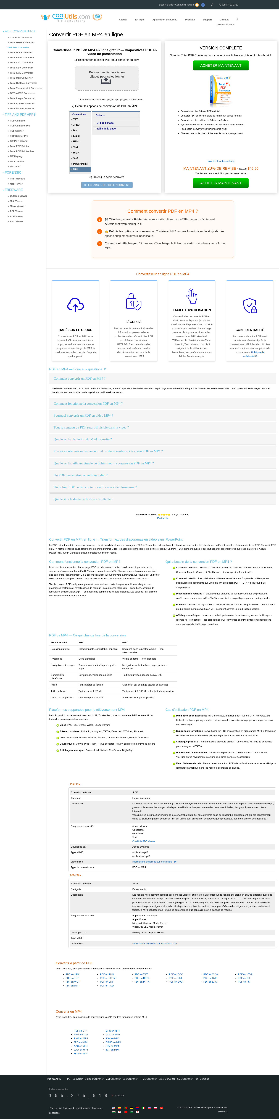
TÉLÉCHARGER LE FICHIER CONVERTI (107, 185)
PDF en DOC (176, 974)
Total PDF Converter (17, 47)
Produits (190, 19)
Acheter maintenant (220, 65)
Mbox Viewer (17, 206)
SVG (75, 158)
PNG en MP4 (81, 1038)
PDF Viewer (16, 216)
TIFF (75, 119)
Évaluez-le (162, 518)
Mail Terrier (16, 183)
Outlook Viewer (18, 196)
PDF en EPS (210, 981)
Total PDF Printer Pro (22, 151)
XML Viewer (16, 221)
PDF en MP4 (80, 1031)
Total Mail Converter (21, 77)
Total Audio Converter (22, 103)
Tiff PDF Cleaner (19, 141)
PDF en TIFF (141, 974)
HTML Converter (148, 1079)
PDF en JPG (72, 974)
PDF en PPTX (142, 981)
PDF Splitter (16, 130)
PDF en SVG (176, 981)
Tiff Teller (15, 166)
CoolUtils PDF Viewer (143, 841)
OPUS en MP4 (113, 1042)
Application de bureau (164, 19)
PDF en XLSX (210, 974)
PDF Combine (17, 120)
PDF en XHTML (108, 978)
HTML (76, 141)
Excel (76, 135)
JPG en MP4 (80, 1042)
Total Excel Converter (22, 57)
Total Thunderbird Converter (26, 88)
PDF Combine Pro (20, 125)
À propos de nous (227, 22)
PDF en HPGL (142, 978)
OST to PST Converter (22, 93)
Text (75, 147)
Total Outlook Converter (23, 83)
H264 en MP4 (81, 1034)
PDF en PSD (107, 985)
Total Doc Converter (21, 52)
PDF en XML (176, 978)
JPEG (76, 124)
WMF (76, 152)
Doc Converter (130, 1079)
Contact (224, 19)
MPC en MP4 (113, 1031)
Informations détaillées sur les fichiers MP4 (154, 943)
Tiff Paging (16, 156)
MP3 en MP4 (81, 1053)
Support (207, 19)
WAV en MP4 (81, 1049)
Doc (75, 130)
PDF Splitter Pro (19, 136)
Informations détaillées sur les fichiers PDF (154, 861)
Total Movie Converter (22, 108)
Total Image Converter (22, 98)
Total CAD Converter (21, 62)
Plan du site (55, 1108)
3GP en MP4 (112, 1049)
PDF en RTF (72, 985)
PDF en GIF (244, 978)
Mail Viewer (16, 201)
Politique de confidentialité (76, 1108)
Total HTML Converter (22, 42)
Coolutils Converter (21, 37)
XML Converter (185, 1079)
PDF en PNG (107, 974)
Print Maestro (17, 178)
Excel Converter (167, 1079)
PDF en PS (244, 981)
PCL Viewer (16, 211)
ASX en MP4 (112, 1038)
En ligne (139, 19)
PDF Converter (75, 1079)
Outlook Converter (94, 1079)
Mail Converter (113, 1079)
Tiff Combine (17, 161)
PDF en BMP (210, 978)
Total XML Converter (21, 73)
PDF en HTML (245, 974)
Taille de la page (106, 128)
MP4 (75, 169)
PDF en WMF (73, 981)
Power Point (80, 163)
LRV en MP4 (112, 1046)
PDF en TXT (72, 978)
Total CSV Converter (21, 67)
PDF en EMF (107, 981)
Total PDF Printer (19, 146)
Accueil (123, 19)
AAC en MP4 (81, 1046)
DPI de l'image (105, 122)
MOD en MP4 (113, 1034)
